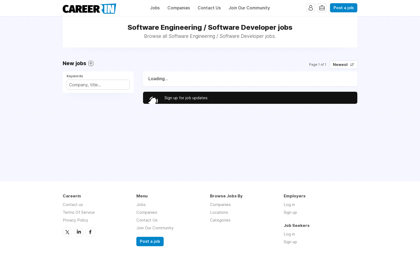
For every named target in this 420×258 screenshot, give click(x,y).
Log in (289, 204)
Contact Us (209, 7)
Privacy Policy (75, 220)
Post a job (343, 7)
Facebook (90, 232)
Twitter (67, 232)
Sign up (290, 212)
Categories (220, 220)
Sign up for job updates (186, 97)
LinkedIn (78, 232)
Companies (178, 7)
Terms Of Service (79, 212)
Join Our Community (249, 7)
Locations (219, 212)
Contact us (73, 204)
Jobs (155, 7)
